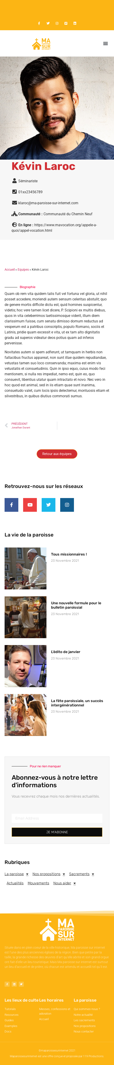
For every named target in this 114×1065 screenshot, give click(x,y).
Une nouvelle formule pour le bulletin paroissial (76, 605)
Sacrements (81, 874)
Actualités (15, 883)
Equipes (23, 269)
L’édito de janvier (65, 652)
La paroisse (16, 874)
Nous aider (64, 883)
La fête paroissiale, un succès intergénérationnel (77, 703)
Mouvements (38, 883)
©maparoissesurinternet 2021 (57, 1050)
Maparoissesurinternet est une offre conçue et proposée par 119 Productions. (57, 1056)
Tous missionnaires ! (69, 554)
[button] (105, 43)
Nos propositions (49, 874)
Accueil (10, 269)
